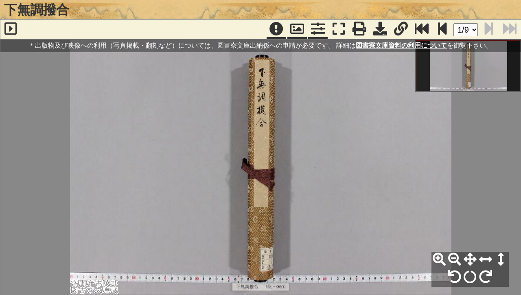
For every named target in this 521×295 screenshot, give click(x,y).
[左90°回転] (454, 277)
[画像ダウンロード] (380, 29)
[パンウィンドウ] (297, 29)
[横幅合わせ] (485, 259)
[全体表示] (470, 259)
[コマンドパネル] (318, 29)
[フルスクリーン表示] (338, 29)
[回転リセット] (470, 277)
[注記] (276, 29)
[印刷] (359, 29)
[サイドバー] (10, 29)
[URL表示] (401, 29)
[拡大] (439, 259)
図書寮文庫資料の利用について (401, 45)
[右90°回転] (485, 277)
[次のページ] (442, 29)
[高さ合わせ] (501, 259)
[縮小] (454, 259)
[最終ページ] (421, 29)
